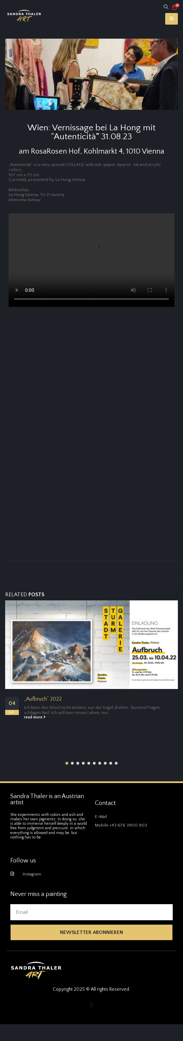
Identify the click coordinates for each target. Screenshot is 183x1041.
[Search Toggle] (166, 7)
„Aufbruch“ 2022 (43, 699)
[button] (67, 763)
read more (35, 717)
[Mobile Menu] (171, 19)
